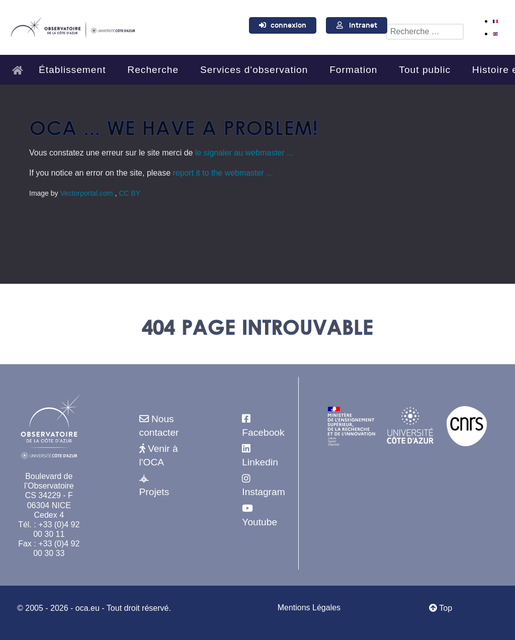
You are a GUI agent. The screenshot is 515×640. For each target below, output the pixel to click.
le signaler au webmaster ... (244, 152)
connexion (288, 25)
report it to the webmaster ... (223, 173)
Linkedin (260, 462)
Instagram (263, 492)
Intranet (363, 25)
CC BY (129, 193)
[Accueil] (20, 65)
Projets (154, 492)
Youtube (259, 522)
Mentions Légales (309, 607)
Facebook (263, 432)
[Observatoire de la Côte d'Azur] (72, 26)
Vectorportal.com (87, 193)
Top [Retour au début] (440, 608)
